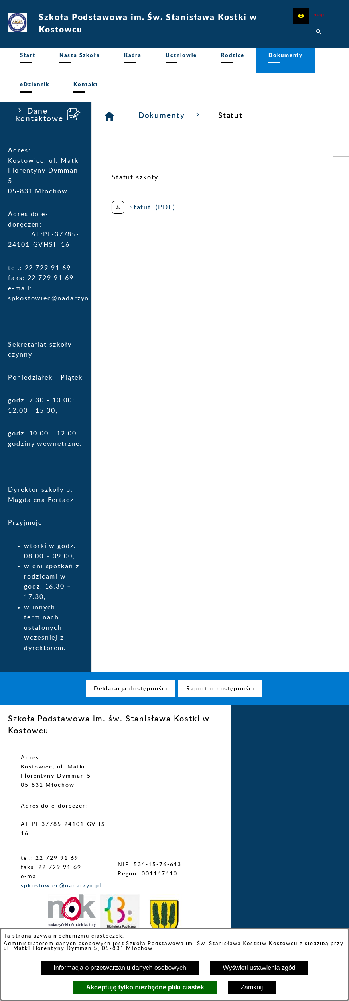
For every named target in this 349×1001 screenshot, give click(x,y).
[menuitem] (27, 62)
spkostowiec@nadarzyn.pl (53, 303)
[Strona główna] (110, 120)
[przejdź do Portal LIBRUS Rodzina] (341, 148)
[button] (301, 16)
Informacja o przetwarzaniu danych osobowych (119, 967)
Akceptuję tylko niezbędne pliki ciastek (145, 987)
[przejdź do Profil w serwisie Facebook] (341, 165)
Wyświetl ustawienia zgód (259, 967)
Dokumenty (170, 119)
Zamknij (252, 987)
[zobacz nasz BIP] (319, 16)
